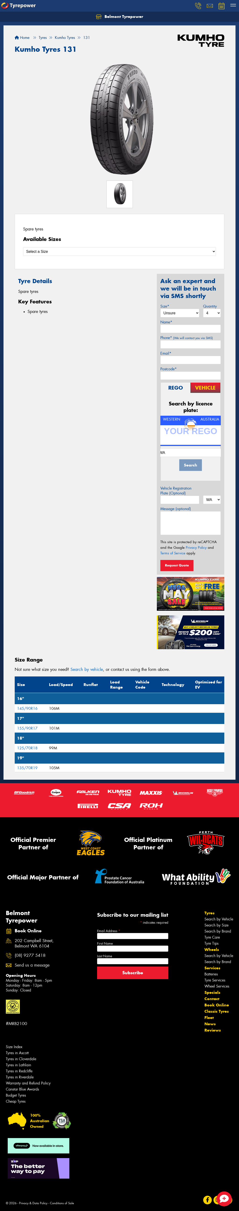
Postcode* (168, 369)
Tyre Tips (211, 943)
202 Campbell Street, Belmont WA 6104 (34, 943)
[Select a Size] (119, 251)
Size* (164, 306)
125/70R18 (27, 748)
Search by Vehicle (218, 919)
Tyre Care (212, 937)
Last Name (104, 956)
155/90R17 (27, 728)
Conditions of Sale (62, 1203)
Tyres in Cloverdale (21, 1059)
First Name (105, 943)
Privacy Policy (196, 547)
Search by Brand (217, 931)
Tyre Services (214, 980)
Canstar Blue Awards (22, 1089)
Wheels (211, 949)
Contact (211, 998)
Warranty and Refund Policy (28, 1083)
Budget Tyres (16, 1095)
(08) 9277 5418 (30, 955)
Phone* (186, 337)
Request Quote (177, 565)
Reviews (212, 1030)
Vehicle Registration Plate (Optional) (175, 491)
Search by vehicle (86, 669)
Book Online (216, 1005)
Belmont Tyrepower (119, 17)
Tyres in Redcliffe (19, 1071)
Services (212, 968)
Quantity (210, 306)
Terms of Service (172, 553)
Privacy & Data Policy (33, 1203)
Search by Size (216, 925)
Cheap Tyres (15, 1101)
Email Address (108, 931)
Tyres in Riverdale (20, 1077)
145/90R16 (27, 708)
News (210, 1023)
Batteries (211, 974)
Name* (166, 322)
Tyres (209, 913)
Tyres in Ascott (17, 1052)
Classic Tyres (216, 1011)
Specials (212, 992)
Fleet (209, 1017)
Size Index (14, 1046)
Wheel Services (216, 986)
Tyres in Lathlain (18, 1065)
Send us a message (32, 965)
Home (22, 37)
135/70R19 (27, 767)
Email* (165, 353)
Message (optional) (175, 508)
